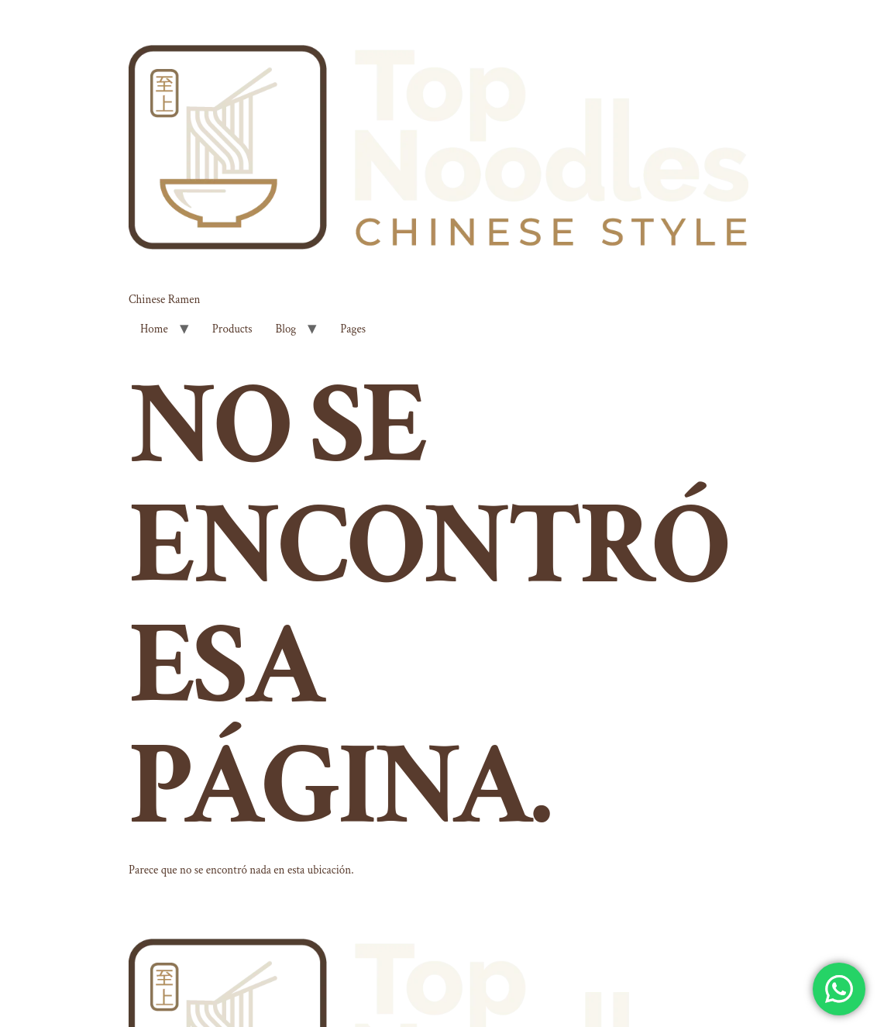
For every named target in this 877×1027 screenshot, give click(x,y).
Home (154, 329)
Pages (353, 329)
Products (232, 329)
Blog (286, 329)
